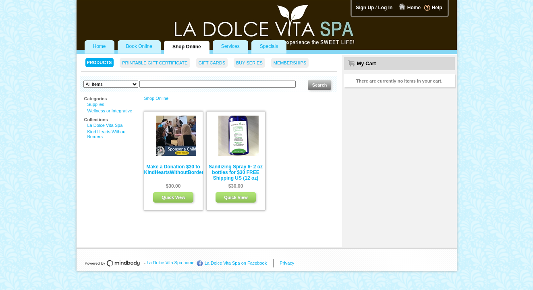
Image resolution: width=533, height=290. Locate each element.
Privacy (287, 263)
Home (414, 7)
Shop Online (156, 98)
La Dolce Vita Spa (105, 125)
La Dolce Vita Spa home (170, 262)
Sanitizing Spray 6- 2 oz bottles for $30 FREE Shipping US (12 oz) (236, 172)
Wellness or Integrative (110, 110)
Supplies (95, 104)
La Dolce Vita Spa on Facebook (236, 263)
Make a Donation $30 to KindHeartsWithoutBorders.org (180, 169)
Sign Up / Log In (374, 7)
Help (436, 7)
